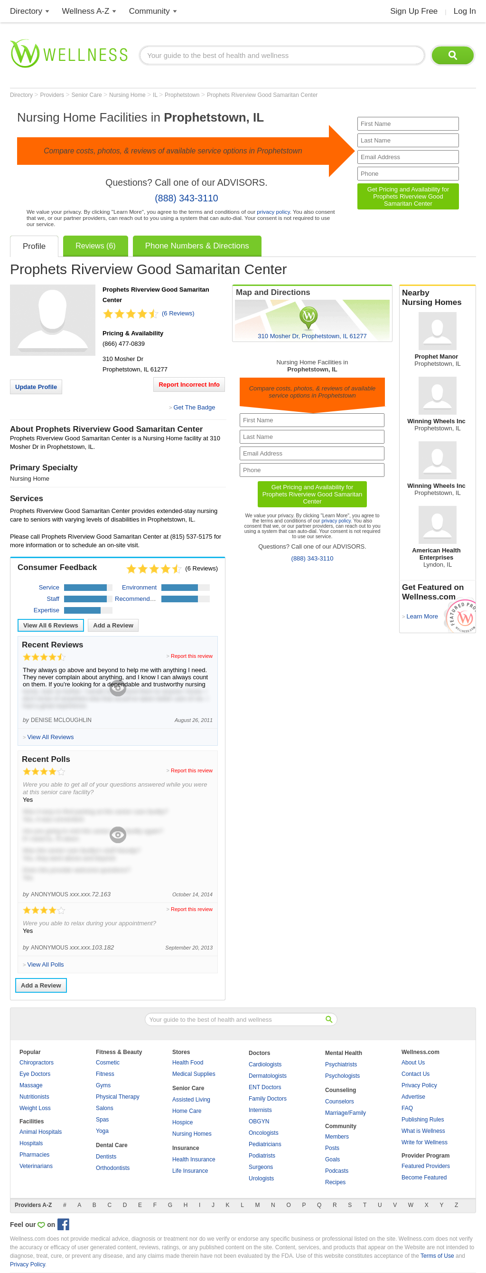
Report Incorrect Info (189, 384)
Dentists (106, 1156)
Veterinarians (36, 1166)
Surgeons (261, 1167)
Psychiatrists (341, 1064)
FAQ (407, 1108)
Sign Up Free (414, 11)
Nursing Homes (192, 1133)
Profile (34, 246)
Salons (104, 1108)
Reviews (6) (95, 246)
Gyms (103, 1085)
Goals (332, 1159)
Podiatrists (262, 1155)
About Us (413, 1062)
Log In (465, 11)
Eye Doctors (34, 1074)
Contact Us (416, 1074)
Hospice (182, 1122)
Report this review (192, 656)
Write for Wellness (425, 1142)
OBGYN (259, 1121)
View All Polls (45, 964)
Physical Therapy (118, 1096)
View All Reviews (50, 625)
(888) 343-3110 (186, 198)
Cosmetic (108, 1062)
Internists (260, 1110)
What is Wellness (423, 1131)
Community (149, 11)
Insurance (185, 1148)
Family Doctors (268, 1098)
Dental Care (112, 1145)
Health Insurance (193, 1159)
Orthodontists (113, 1168)
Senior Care (87, 95)
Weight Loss (35, 1108)
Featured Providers (426, 1166)
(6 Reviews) (178, 313)
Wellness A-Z (86, 11)
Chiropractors (36, 1062)
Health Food (187, 1062)
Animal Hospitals (40, 1132)
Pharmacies (34, 1154)
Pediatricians (265, 1144)
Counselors (339, 1101)
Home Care (186, 1111)
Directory (26, 11)
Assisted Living (191, 1099)
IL (156, 95)
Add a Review (113, 625)
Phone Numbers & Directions (197, 245)
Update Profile (36, 386)
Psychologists (342, 1076)
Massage (31, 1085)
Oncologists (264, 1133)
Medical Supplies (193, 1074)
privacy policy (273, 212)
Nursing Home (128, 95)
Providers (52, 95)
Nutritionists (34, 1096)
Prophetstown (183, 95)
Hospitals (31, 1143)
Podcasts (336, 1171)
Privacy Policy (419, 1085)
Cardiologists (265, 1064)
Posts (332, 1148)
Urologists (261, 1178)
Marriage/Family (345, 1113)
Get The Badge (194, 407)
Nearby (437, 297)
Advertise (413, 1096)
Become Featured (424, 1177)
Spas (102, 1119)
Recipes (335, 1182)
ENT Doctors (265, 1087)
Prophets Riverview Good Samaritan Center (262, 95)
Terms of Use (437, 1256)
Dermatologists (268, 1076)
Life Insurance (190, 1171)
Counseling (340, 1090)
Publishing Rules (423, 1119)
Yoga (102, 1131)
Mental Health (343, 1053)
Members (337, 1136)
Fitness (105, 1074)
